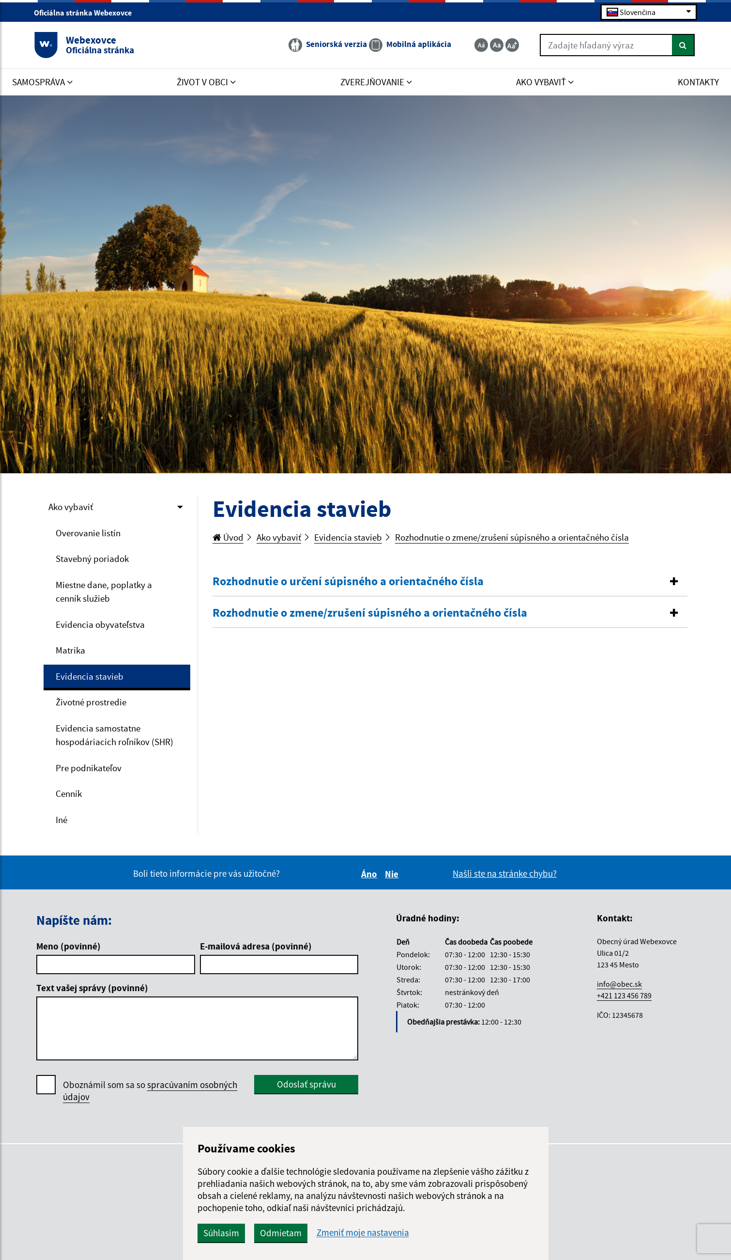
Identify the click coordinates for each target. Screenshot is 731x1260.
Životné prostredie (91, 702)
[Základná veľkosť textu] (496, 45)
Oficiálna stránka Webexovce (87, 12)
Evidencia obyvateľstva (100, 624)
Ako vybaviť (70, 507)
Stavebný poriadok (92, 558)
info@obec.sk (619, 984)
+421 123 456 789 (624, 995)
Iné (61, 819)
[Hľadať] (683, 45)
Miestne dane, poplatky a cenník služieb (104, 592)
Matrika (70, 650)
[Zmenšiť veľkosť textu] (481, 45)
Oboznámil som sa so (150, 1091)
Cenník (69, 793)
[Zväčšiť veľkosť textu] (512, 45)
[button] (450, 582)
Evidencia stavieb (89, 676)
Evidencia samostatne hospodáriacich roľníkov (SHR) (114, 735)
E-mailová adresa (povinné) (256, 946)
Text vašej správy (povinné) (92, 988)
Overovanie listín (88, 533)
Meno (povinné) (68, 946)
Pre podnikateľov (89, 768)
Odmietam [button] (281, 1233)
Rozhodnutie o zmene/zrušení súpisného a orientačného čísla (512, 537)
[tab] (450, 581)
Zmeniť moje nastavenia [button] (363, 1232)
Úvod (228, 537)
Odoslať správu (306, 1084)
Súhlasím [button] (221, 1233)
